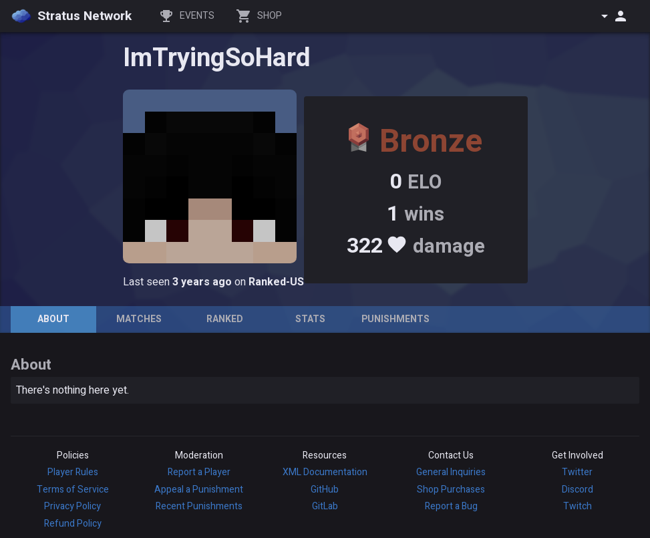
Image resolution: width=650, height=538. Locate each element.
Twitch (577, 506)
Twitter (577, 472)
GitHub (325, 490)
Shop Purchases (451, 490)
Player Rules (72, 472)
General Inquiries (451, 472)
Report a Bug (451, 506)
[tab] (53, 319)
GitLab (325, 506)
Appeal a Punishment (198, 490)
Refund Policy (73, 524)
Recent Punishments (199, 506)
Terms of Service (73, 490)
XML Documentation (325, 472)
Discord (577, 490)
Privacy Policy (72, 506)
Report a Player (199, 472)
